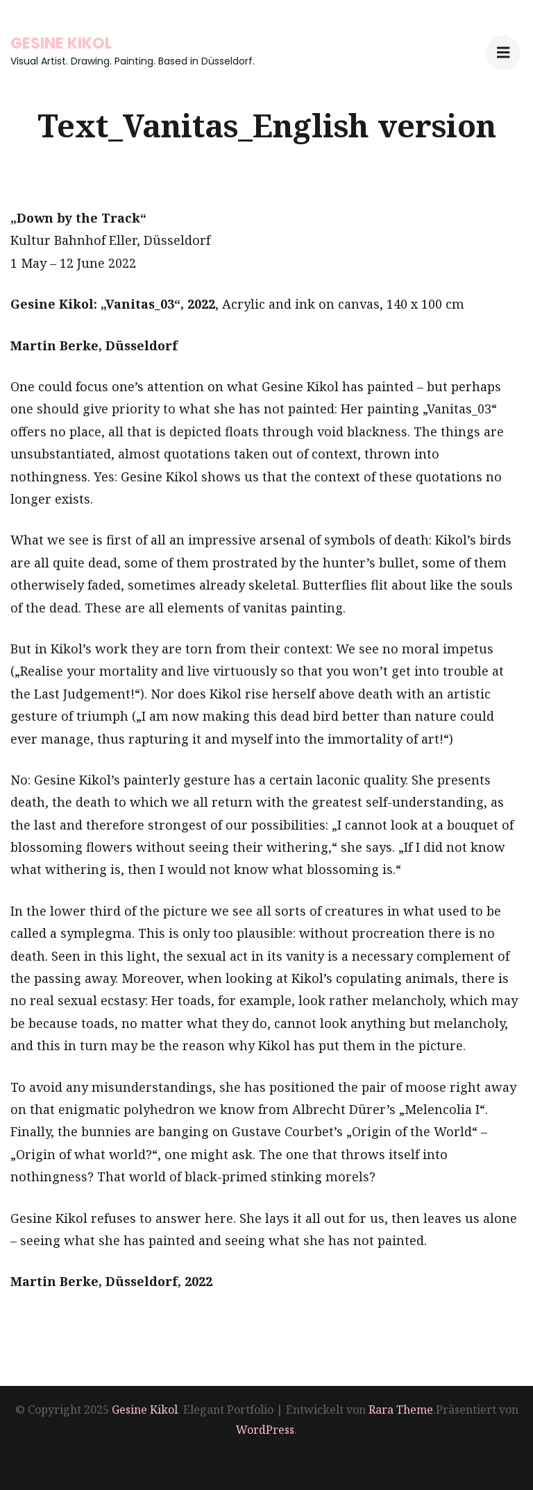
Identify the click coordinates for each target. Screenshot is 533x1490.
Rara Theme (401, 1409)
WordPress (265, 1429)
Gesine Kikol (61, 43)
